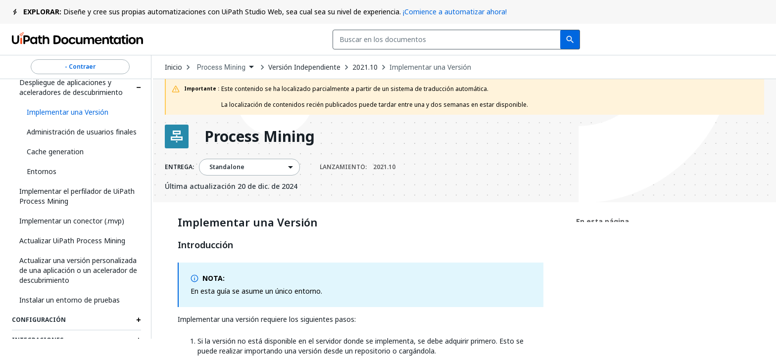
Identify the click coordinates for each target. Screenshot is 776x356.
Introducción (205, 245)
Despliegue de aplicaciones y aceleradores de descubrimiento (71, 87)
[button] (80, 112)
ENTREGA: (179, 167)
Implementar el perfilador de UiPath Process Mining (77, 196)
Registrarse (733, 39)
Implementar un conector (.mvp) (71, 221)
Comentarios (511, 39)
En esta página (602, 221)
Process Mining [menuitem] (221, 67)
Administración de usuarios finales (82, 132)
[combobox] (303, 39)
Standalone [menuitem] (227, 167)
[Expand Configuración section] (138, 319)
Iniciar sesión (662, 39)
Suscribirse (587, 39)
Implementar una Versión (430, 67)
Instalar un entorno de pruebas (69, 300)
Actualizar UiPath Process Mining (72, 240)
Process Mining (259, 136)
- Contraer (80, 67)
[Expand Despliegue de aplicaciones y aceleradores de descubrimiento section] (138, 87)
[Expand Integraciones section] (138, 340)
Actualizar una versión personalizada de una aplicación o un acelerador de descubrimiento (78, 270)
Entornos (41, 171)
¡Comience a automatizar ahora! (455, 11)
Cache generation (55, 151)
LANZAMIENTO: (357, 167)
